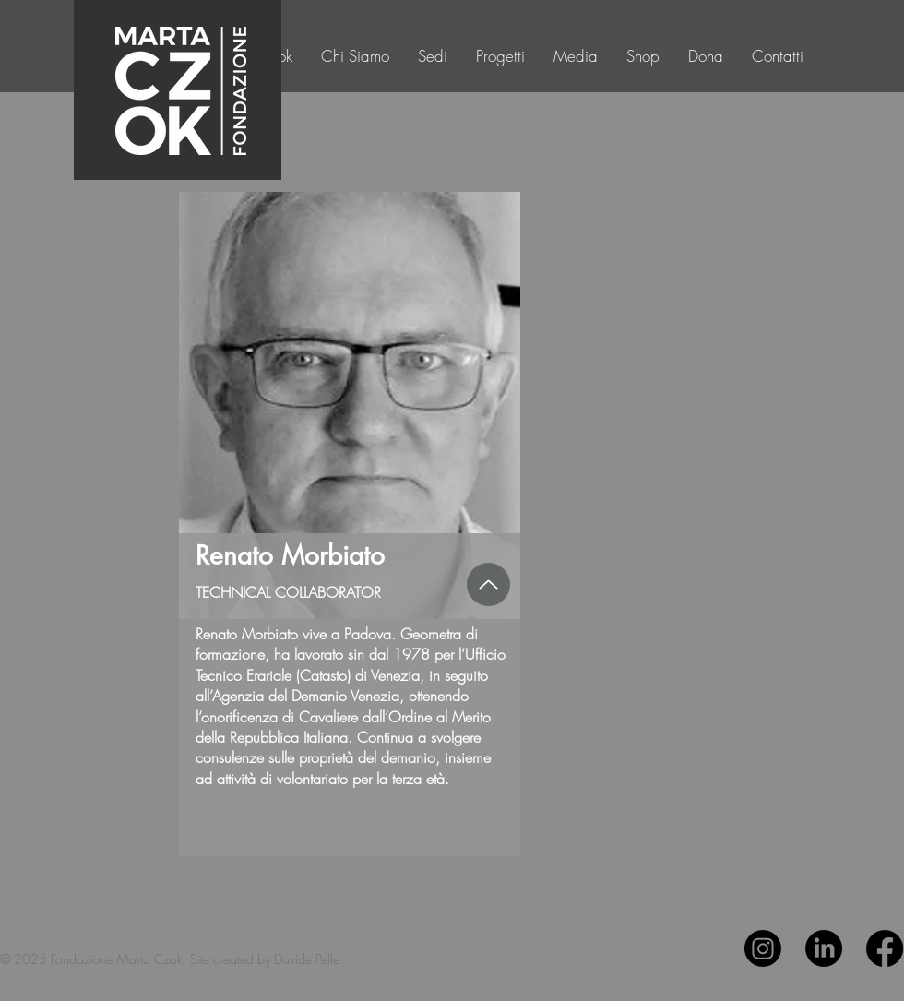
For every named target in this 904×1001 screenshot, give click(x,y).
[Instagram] (762, 948)
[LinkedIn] (823, 948)
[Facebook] (884, 948)
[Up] (488, 584)
